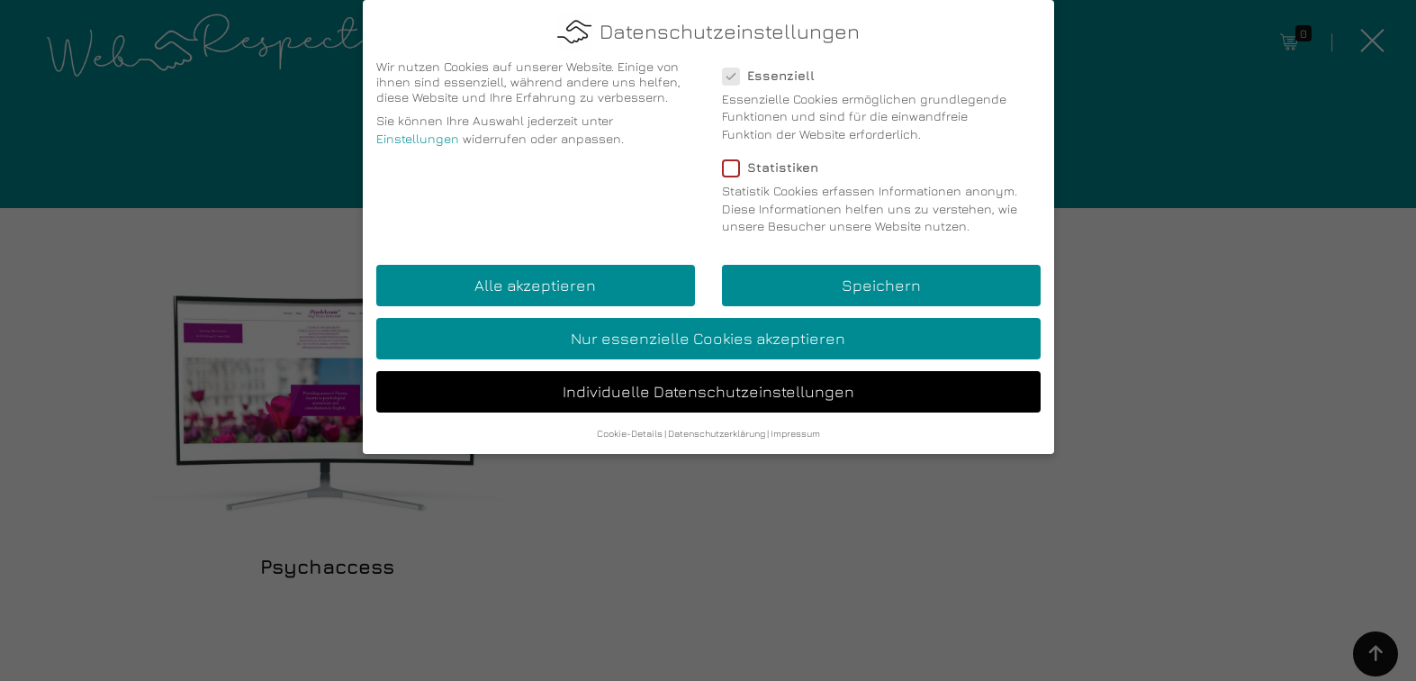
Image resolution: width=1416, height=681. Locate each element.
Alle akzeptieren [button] (535, 277)
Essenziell (774, 67)
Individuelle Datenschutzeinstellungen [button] (708, 384)
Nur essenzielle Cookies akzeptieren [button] (708, 331)
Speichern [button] (881, 277)
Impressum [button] (795, 425)
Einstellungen (417, 131)
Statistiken (776, 160)
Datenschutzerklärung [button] (716, 425)
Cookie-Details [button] (630, 425)
